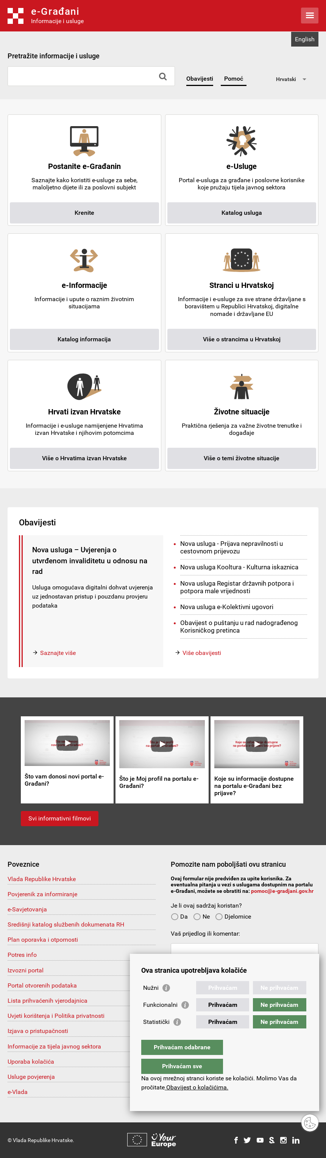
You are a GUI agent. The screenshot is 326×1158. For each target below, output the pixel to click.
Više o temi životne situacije (241, 458)
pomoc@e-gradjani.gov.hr (282, 891)
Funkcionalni (160, 1020)
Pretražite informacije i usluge (54, 56)
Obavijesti (199, 78)
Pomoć (233, 78)
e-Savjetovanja (27, 909)
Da (179, 916)
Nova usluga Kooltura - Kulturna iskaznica (239, 567)
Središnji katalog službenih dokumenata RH (66, 924)
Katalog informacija (84, 339)
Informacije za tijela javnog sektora (54, 1046)
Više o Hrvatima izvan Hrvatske (84, 458)
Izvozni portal (26, 970)
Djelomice (233, 916)
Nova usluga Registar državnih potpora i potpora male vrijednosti (237, 587)
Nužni (151, 1002)
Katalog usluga (241, 212)
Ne (201, 916)
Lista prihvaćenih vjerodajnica (47, 1000)
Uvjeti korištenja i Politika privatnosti (56, 1015)
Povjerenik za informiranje (42, 894)
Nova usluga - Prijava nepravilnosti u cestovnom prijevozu (231, 547)
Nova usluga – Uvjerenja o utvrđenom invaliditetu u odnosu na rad (89, 560)
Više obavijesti (201, 652)
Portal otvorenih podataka (42, 985)
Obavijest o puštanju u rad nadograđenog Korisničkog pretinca (239, 626)
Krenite (84, 212)
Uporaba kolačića (31, 1061)
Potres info (22, 954)
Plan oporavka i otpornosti (43, 939)
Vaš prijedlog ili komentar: (205, 933)
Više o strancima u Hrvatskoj (242, 339)
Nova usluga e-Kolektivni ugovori (226, 607)
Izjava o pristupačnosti (38, 1031)
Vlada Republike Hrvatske (42, 879)
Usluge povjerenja (31, 1076)
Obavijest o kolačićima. (196, 1087)
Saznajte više (58, 652)
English (305, 39)
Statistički (156, 1037)
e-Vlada (18, 1091)
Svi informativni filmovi (59, 818)
